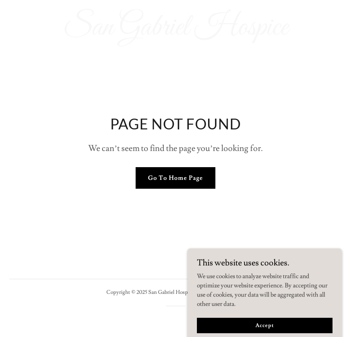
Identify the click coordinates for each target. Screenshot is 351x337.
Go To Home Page (175, 178)
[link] (175, 33)
